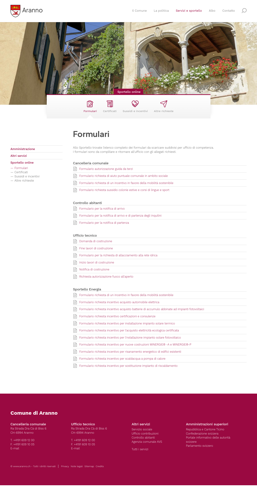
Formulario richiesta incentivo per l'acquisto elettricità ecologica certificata (130, 335)
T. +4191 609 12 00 (22, 445)
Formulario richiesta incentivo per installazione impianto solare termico (128, 328)
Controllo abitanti (144, 443)
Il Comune (139, 11)
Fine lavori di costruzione (96, 252)
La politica (161, 11)
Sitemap (89, 472)
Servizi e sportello (189, 11)
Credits (100, 472)
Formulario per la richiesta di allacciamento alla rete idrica (119, 259)
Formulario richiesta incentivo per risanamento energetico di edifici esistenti (131, 357)
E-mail (15, 454)
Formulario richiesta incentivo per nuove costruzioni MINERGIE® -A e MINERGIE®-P (137, 349)
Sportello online (128, 92)
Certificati (109, 108)
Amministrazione (22, 152)
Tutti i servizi (140, 455)
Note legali (77, 472)
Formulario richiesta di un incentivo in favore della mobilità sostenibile (127, 186)
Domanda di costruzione (96, 245)
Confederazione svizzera (202, 439)
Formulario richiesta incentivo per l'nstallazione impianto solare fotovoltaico (131, 342)
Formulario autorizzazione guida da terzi (107, 172)
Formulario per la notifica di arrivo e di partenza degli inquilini (121, 219)
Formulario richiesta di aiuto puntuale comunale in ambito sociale (124, 179)
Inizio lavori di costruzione (97, 266)
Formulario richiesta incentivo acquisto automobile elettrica (120, 307)
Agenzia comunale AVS (147, 447)
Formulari (88, 108)
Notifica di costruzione (94, 274)
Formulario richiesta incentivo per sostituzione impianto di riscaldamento (130, 371)
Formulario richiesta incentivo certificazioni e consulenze (118, 321)
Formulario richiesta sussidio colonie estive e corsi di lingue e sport (125, 193)
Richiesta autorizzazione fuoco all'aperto (107, 281)
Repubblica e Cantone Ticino (205, 435)
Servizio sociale (142, 435)
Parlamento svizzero (200, 451)
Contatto (228, 11)
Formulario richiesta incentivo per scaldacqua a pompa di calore (123, 364)
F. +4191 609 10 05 (22, 450)
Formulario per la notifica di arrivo (102, 212)
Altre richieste (166, 108)
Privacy (65, 472)
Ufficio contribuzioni (145, 439)
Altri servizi (18, 159)
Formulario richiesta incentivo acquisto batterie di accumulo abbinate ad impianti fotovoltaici (143, 314)
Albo (212, 11)
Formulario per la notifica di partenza (105, 226)
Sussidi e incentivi (136, 108)
